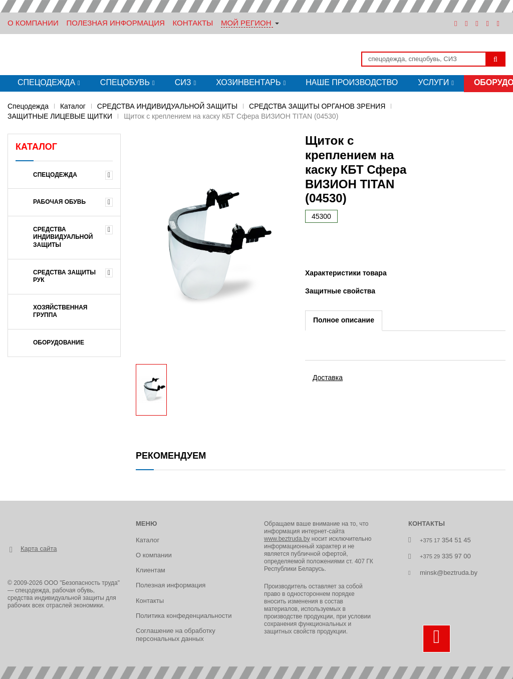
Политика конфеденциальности (183, 615)
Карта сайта (39, 548)
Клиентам (150, 570)
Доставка (328, 378)
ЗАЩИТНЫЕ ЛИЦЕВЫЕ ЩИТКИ (60, 116)
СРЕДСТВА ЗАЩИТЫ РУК (64, 276)
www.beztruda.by (287, 538)
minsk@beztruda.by (448, 572)
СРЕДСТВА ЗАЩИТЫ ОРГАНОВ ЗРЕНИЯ (317, 106)
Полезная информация (115, 23)
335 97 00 (445, 556)
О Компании (33, 23)
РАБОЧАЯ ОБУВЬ (59, 201)
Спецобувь (125, 82)
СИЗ (183, 82)
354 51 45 (445, 540)
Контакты (192, 23)
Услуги (433, 82)
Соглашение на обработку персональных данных (175, 634)
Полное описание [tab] (343, 320)
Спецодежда (46, 82)
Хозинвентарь (248, 82)
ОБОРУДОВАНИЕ (58, 342)
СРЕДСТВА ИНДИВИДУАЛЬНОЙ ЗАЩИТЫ (167, 106)
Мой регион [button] (246, 23)
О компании (154, 555)
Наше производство (352, 82)
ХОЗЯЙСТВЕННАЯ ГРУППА (60, 311)
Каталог (73, 106)
